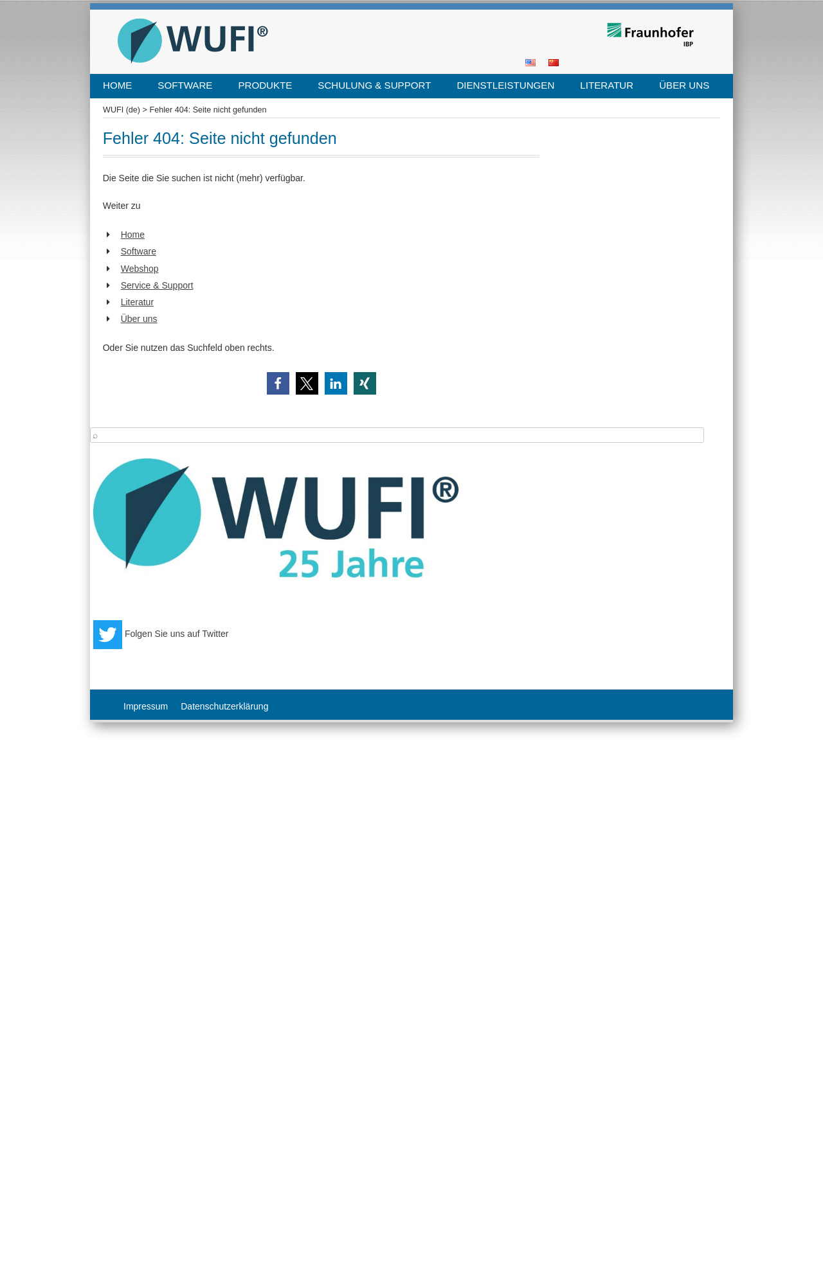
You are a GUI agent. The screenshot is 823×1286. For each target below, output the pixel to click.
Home (117, 85)
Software (185, 85)
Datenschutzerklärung (224, 706)
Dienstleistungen (505, 85)
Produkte (265, 85)
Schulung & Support (374, 85)
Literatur (606, 85)
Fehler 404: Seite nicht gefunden (207, 109)
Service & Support (157, 285)
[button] (278, 383)
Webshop (140, 268)
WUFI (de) (121, 109)
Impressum (145, 706)
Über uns (684, 85)
